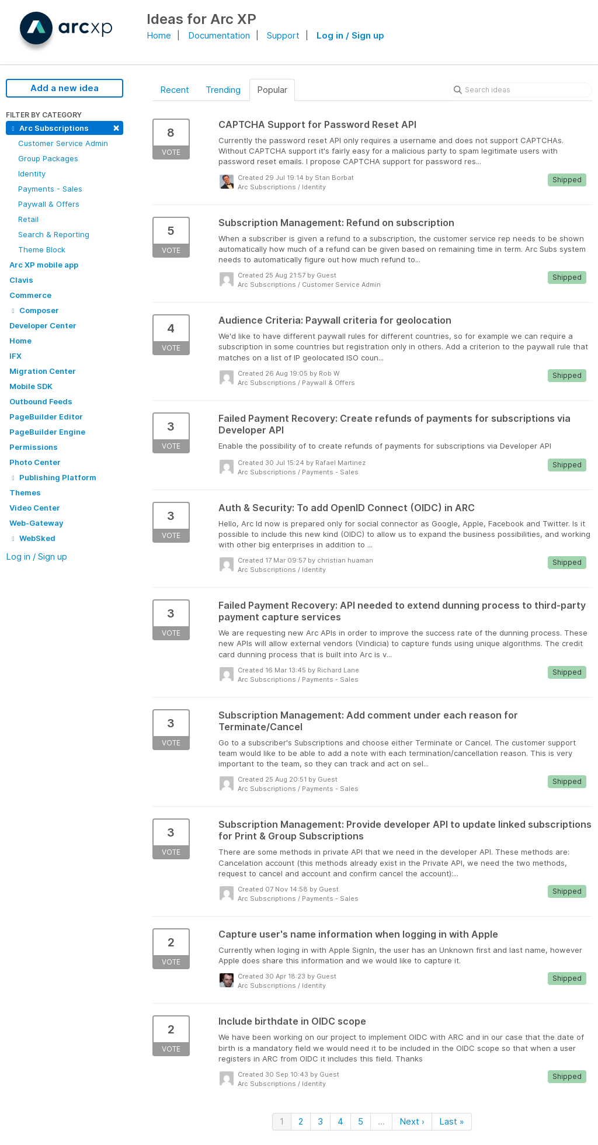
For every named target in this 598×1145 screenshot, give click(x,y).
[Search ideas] (521, 90)
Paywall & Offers (48, 204)
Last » (451, 1121)
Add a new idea (64, 87)
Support (283, 35)
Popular (272, 89)
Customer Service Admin (63, 143)
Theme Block (41, 249)
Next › (412, 1121)
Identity (32, 173)
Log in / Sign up (350, 35)
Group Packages (48, 158)
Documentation (219, 35)
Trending (223, 89)
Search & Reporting (53, 234)
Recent (174, 89)
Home (159, 35)
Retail (28, 219)
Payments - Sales (50, 188)
